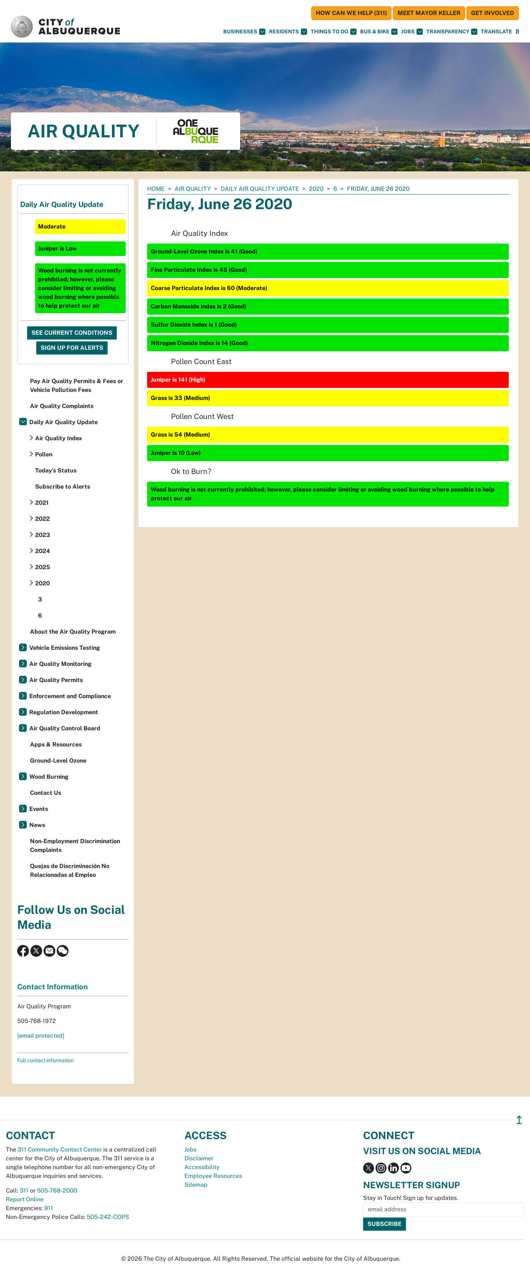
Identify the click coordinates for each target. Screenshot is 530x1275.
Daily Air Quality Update (260, 188)
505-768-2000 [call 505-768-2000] (57, 1190)
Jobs (412, 32)
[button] (496, 31)
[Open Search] (517, 31)
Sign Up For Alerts (72, 347)
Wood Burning (48, 776)
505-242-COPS (108, 1216)
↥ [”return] (519, 1120)
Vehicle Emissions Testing (64, 647)
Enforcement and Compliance (70, 696)
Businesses (244, 32)
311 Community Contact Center (60, 1149)
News (37, 825)
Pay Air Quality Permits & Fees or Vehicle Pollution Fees (76, 385)
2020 (316, 188)
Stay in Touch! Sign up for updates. (410, 1197)
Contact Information (52, 986)
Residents (288, 32)
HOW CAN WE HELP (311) (351, 13)
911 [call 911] (48, 1208)
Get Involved (492, 13)
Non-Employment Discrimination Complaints (75, 845)
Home (156, 188)
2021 (42, 502)
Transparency (451, 32)
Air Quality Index (58, 438)
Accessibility (202, 1167)
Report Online (25, 1199)
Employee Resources (213, 1175)
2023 (42, 534)
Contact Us (45, 792)
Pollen (43, 454)
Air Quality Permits (56, 680)
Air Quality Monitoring (60, 663)
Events (38, 808)
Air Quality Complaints (61, 406)
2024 (42, 551)
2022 (42, 518)
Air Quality (193, 188)
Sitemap (196, 1184)
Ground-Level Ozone (58, 760)
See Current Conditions (71, 332)
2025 (42, 567)
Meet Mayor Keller (429, 13)
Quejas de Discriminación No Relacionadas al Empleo (69, 870)
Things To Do (334, 32)
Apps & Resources (56, 744)
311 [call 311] (24, 1190)
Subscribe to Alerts (62, 486)
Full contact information (45, 1060)
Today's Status (55, 470)
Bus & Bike (379, 32)
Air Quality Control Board (64, 728)
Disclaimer (198, 1158)
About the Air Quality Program (73, 631)
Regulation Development (63, 712)
